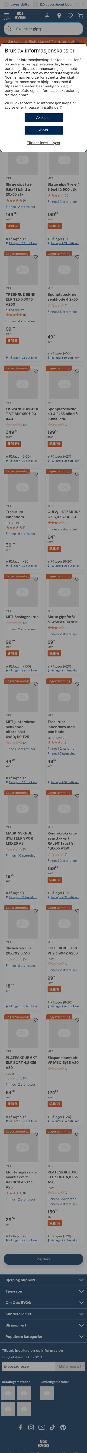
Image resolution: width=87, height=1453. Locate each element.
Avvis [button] (43, 130)
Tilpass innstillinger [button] (43, 143)
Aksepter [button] (43, 118)
